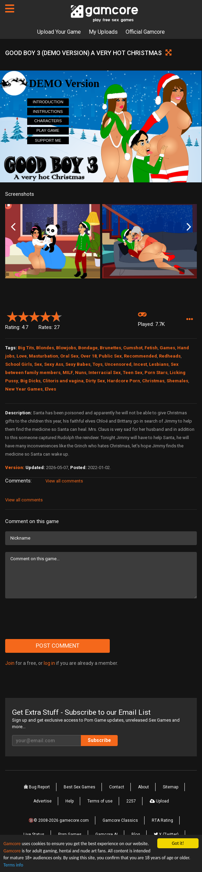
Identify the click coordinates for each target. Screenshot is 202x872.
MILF (68, 372)
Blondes (45, 347)
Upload (159, 801)
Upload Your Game (59, 32)
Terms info (13, 865)
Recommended (140, 356)
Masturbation (43, 356)
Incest (140, 364)
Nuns (80, 372)
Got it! (178, 843)
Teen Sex (132, 372)
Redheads (170, 356)
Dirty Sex (95, 380)
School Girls (18, 364)
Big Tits (26, 347)
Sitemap (170, 787)
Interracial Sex (104, 372)
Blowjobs (66, 347)
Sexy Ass (53, 364)
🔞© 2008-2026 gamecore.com (59, 820)
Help (69, 801)
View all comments (64, 480)
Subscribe (99, 740)
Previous (13, 227)
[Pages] (9, 8)
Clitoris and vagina (63, 380)
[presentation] (57, 618)
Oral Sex (69, 356)
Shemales (177, 380)
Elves (50, 389)
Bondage (88, 347)
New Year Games (24, 389)
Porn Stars (156, 372)
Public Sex (110, 356)
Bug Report (37, 787)
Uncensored (118, 364)
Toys (98, 364)
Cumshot (132, 347)
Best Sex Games (79, 787)
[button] (189, 319)
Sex (38, 364)
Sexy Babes (78, 364)
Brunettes (110, 347)
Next (189, 227)
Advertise (42, 801)
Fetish (151, 347)
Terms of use (100, 801)
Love (22, 356)
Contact (116, 787)
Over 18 (89, 356)
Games (167, 347)
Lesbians (159, 364)
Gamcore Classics (120, 820)
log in (49, 663)
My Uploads (103, 32)
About (143, 787)
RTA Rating (162, 820)
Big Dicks (30, 380)
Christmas (153, 380)
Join (9, 663)
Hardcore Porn (123, 380)
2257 (131, 801)
